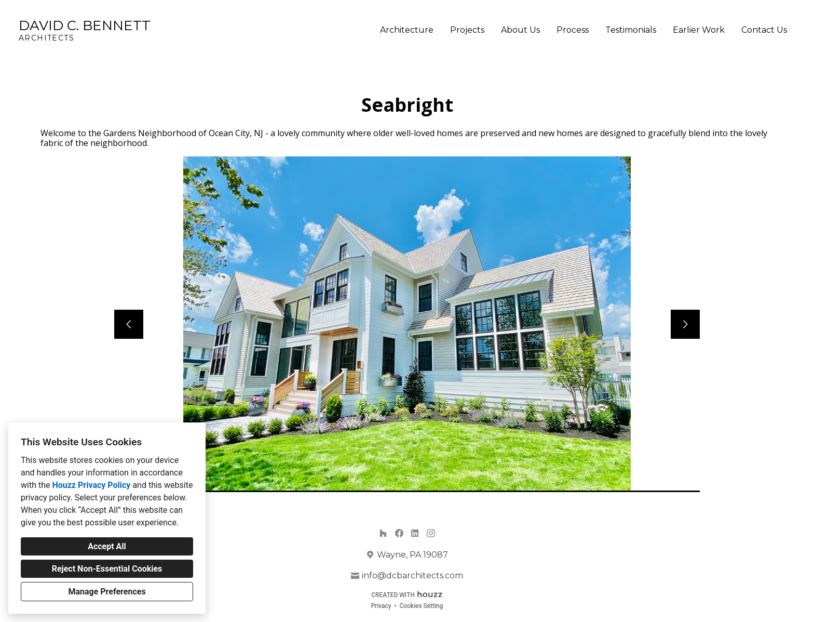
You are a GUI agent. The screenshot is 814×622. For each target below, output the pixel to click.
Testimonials (630, 30)
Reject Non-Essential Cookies (107, 569)
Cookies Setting (421, 606)
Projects (467, 30)
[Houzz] (382, 533)
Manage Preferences (106, 592)
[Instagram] (430, 533)
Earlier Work (699, 30)
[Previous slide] (128, 324)
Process (573, 30)
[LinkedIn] (415, 533)
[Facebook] (398, 533)
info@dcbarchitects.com (412, 575)
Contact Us (764, 30)
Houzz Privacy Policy (91, 485)
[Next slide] (685, 324)
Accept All (107, 546)
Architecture (406, 30)
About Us (520, 30)
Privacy (381, 606)
